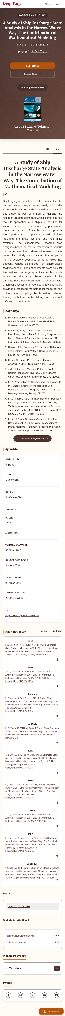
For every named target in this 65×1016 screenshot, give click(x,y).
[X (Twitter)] (32, 995)
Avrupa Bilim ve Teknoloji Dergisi (32, 128)
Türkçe (49, 4)
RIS (44, 631)
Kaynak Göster (32, 74)
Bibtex (57, 631)
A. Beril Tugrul (39, 51)
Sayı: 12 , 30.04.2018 (19, 906)
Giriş (58, 4)
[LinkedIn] (44, 995)
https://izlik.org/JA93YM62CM (22, 615)
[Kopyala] (57, 660)
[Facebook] (8, 995)
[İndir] (57, 968)
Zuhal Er (22, 51)
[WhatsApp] (20, 995)
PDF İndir (32, 66)
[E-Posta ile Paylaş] (56, 995)
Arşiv (6, 893)
